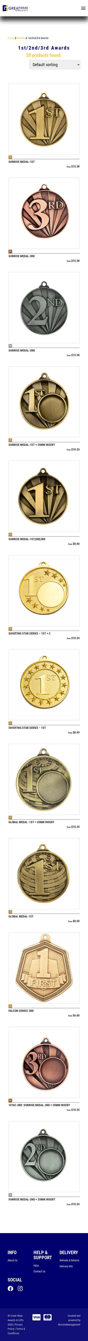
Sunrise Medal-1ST (21, 161)
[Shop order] (54, 64)
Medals (21, 38)
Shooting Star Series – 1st (27, 727)
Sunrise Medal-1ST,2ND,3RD (26, 539)
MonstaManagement (69, 1324)
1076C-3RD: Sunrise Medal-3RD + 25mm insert (39, 1105)
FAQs (36, 1265)
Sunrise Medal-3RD (21, 256)
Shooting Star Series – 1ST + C (29, 633)
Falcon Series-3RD (21, 1010)
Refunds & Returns (69, 1260)
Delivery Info (66, 1266)
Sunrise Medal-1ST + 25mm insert (31, 444)
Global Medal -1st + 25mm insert (31, 822)
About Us (12, 1260)
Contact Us (39, 1271)
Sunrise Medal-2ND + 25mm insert (31, 1199)
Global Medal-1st (21, 916)
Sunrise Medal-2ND (21, 350)
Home (11, 38)
